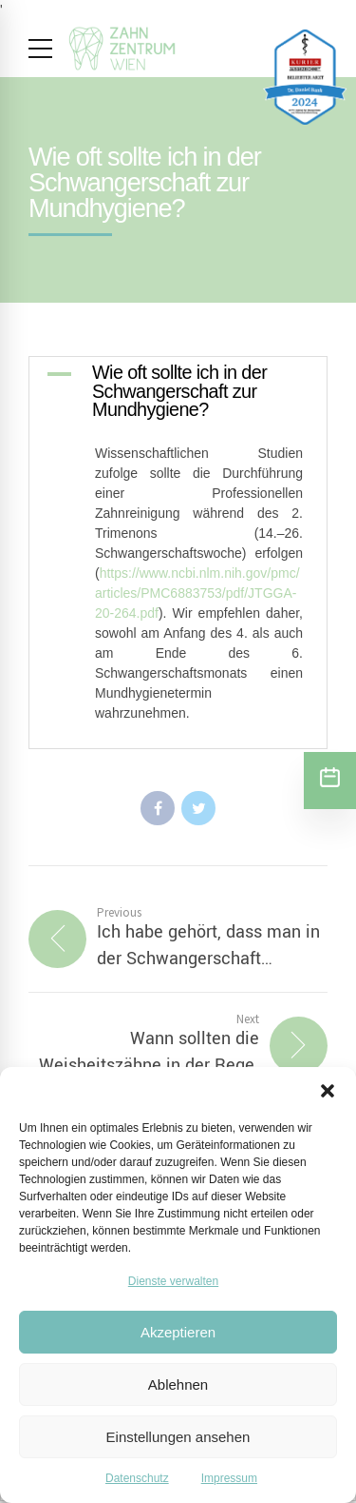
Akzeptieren (178, 1332)
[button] (327, 1090)
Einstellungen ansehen (178, 1437)
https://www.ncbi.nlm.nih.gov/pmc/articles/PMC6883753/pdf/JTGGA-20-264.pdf (197, 593)
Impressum (229, 1478)
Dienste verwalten (173, 1281)
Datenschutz (137, 1478)
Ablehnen (178, 1384)
